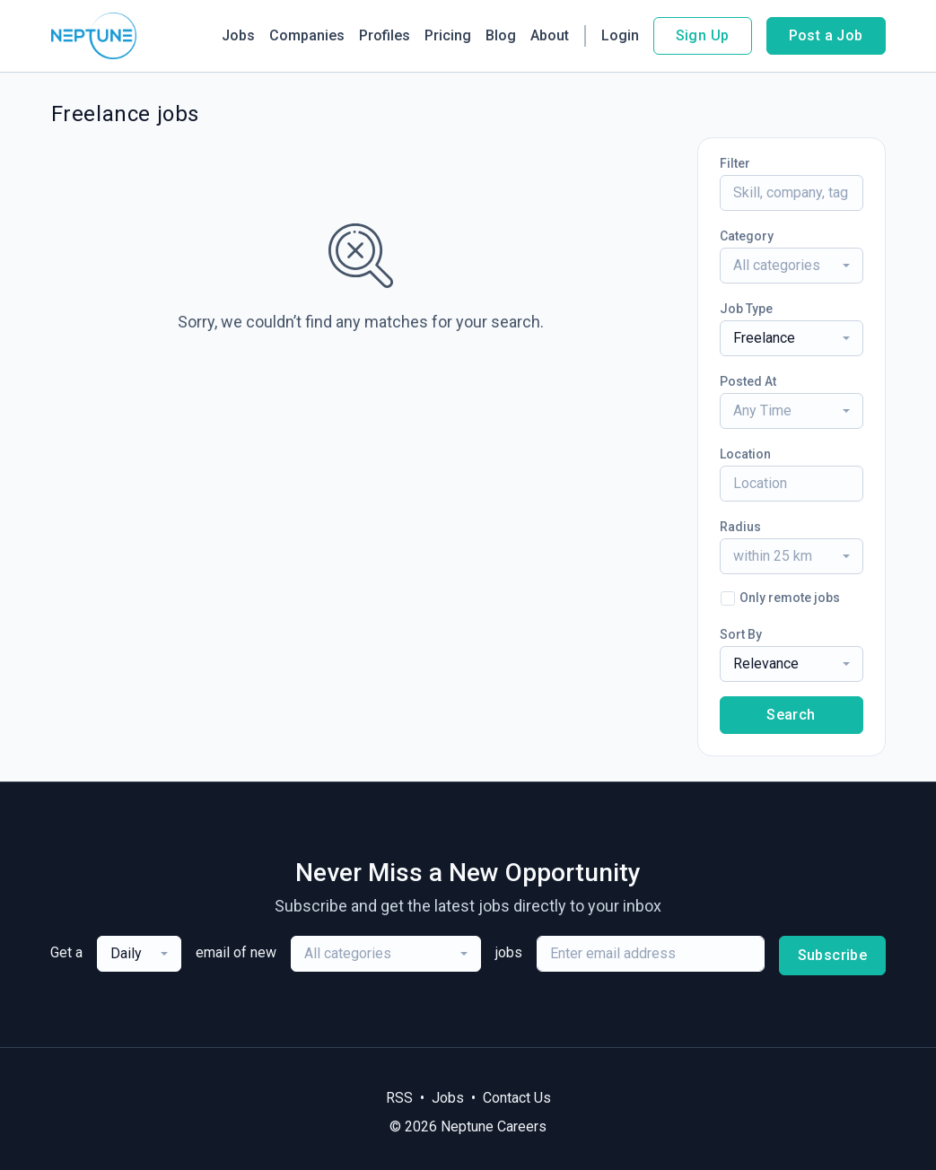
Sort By (741, 634)
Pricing (447, 35)
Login (620, 35)
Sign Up (703, 35)
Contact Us (517, 1097)
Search (790, 714)
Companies (307, 35)
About (549, 35)
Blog (500, 35)
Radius (740, 527)
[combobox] (791, 266)
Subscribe (833, 955)
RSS (399, 1097)
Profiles (384, 35)
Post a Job (826, 35)
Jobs (238, 35)
